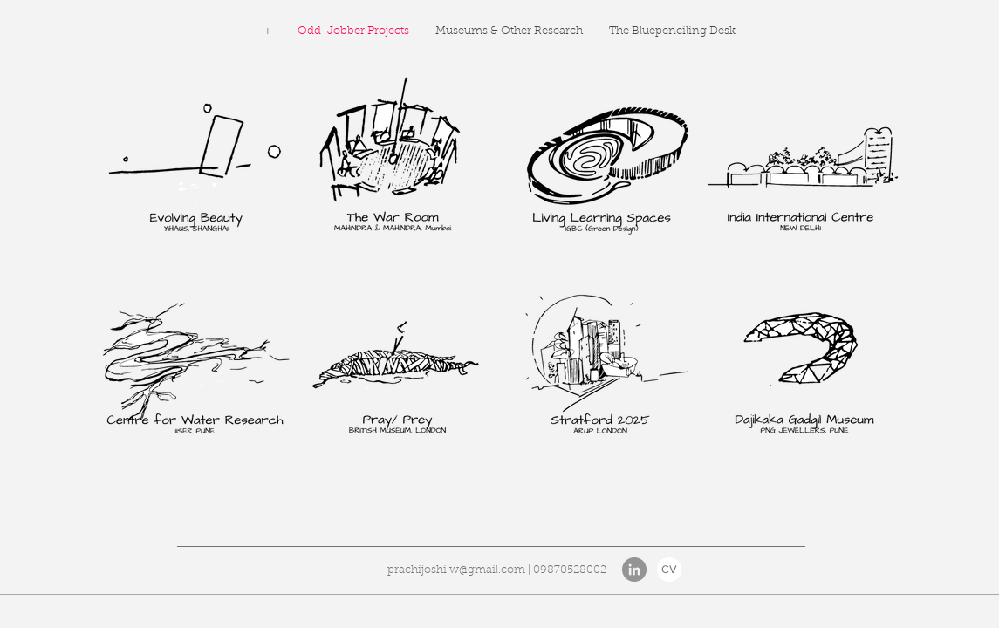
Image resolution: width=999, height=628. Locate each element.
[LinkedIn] (634, 569)
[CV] (669, 569)
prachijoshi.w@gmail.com (456, 570)
